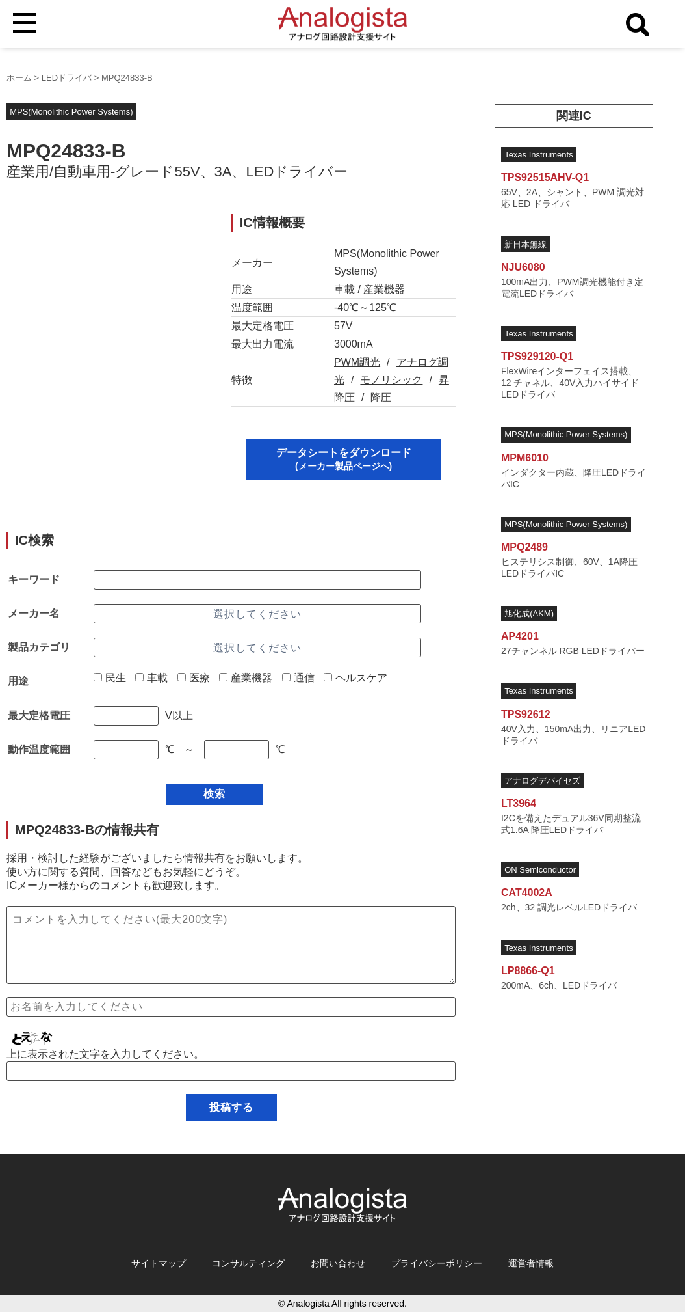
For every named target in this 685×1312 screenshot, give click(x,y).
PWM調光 (357, 362)
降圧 (380, 397)
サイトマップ (158, 1263)
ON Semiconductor (540, 870)
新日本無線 (525, 244)
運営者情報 (531, 1263)
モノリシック (391, 379)
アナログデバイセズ (542, 781)
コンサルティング (248, 1263)
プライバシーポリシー (436, 1263)
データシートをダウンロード (343, 459)
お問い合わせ (338, 1263)
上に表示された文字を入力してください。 (105, 1053)
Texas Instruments (538, 154)
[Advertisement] (107, 295)
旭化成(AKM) (529, 613)
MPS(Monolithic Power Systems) (71, 111)
